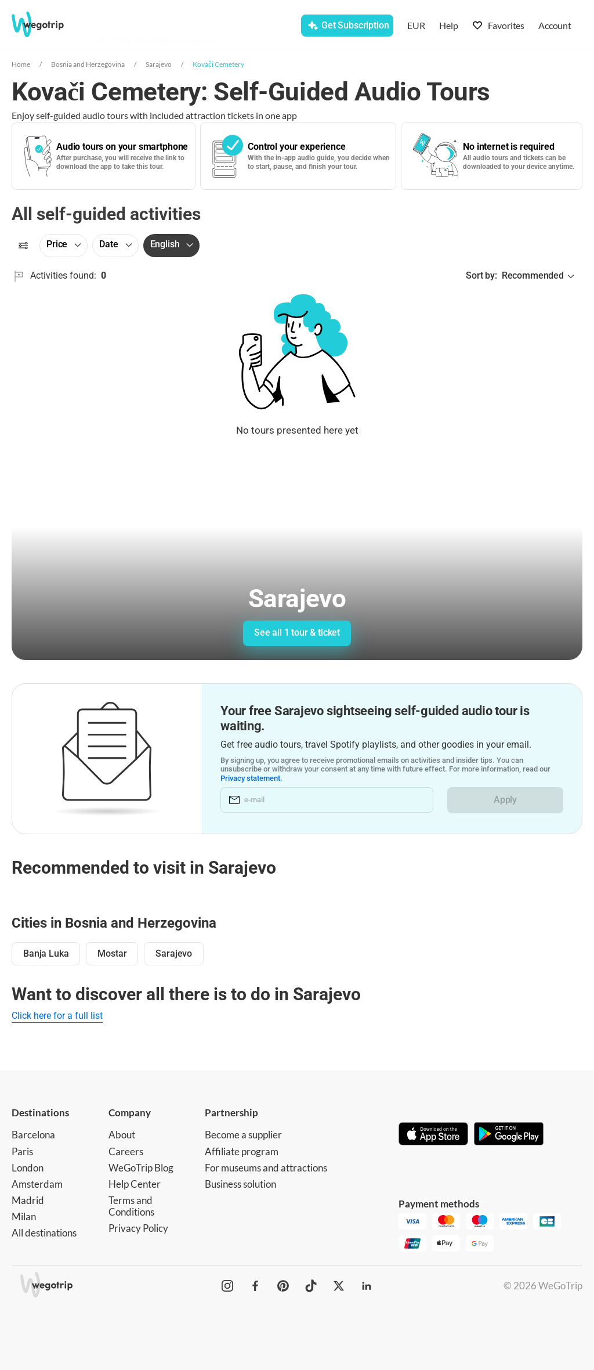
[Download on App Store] (433, 1135)
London (28, 1168)
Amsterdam (37, 1184)
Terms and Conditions (131, 1206)
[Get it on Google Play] (509, 1135)
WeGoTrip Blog (140, 1168)
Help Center (134, 1184)
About (121, 1135)
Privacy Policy (138, 1228)
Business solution (240, 1184)
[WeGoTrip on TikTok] (311, 1286)
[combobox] (199, 26)
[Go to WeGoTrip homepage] (46, 24)
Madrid (28, 1200)
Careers (125, 1151)
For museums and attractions (266, 1168)
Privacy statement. (252, 778)
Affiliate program (241, 1151)
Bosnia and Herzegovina (88, 64)
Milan (24, 1216)
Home (21, 64)
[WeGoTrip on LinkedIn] (366, 1286)
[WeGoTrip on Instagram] (227, 1286)
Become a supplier (243, 1135)
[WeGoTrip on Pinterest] (283, 1286)
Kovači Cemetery (218, 64)
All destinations (44, 1233)
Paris (22, 1151)
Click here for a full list (57, 1015)
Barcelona (33, 1135)
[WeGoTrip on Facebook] (255, 1286)
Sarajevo (159, 64)
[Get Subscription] (347, 25)
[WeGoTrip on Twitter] (338, 1286)
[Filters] (23, 245)
